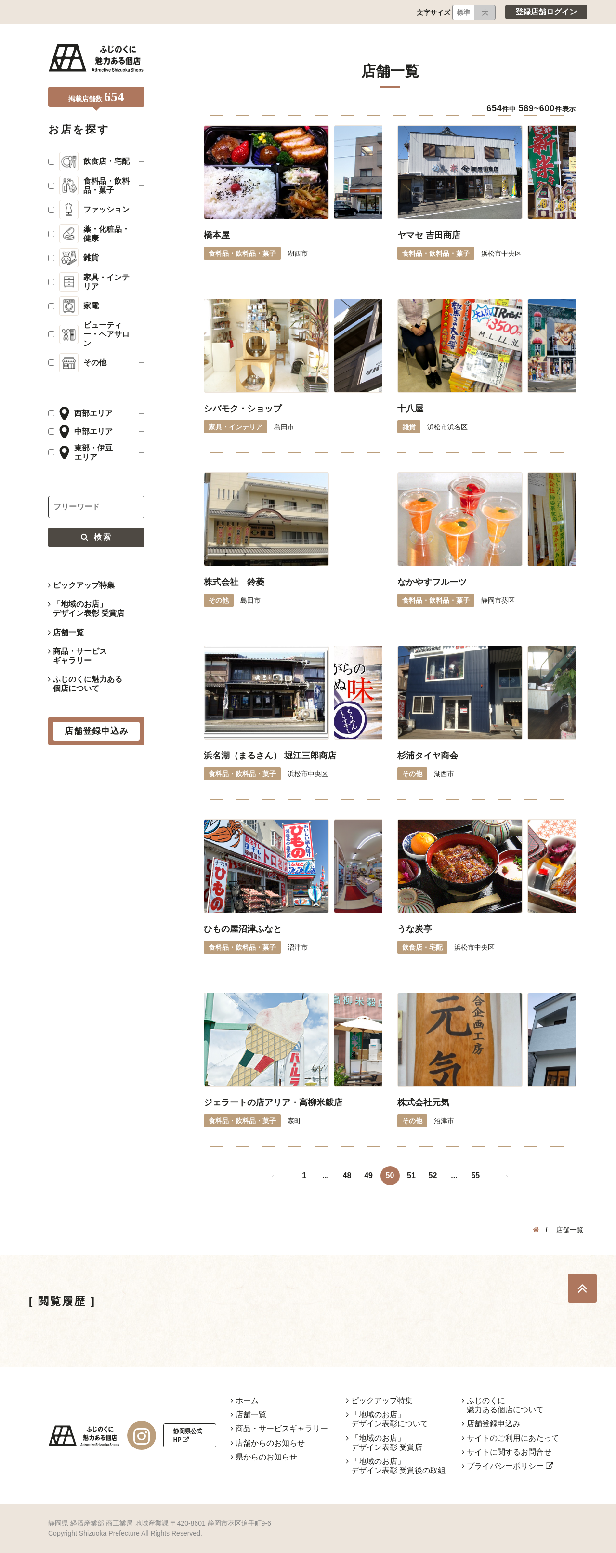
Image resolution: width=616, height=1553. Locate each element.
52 (433, 1175)
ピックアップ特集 (84, 585)
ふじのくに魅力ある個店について (87, 683)
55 (475, 1175)
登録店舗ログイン (546, 12)
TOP (582, 1288)
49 (368, 1175)
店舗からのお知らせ (270, 1443)
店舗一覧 (68, 632)
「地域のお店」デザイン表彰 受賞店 (88, 608)
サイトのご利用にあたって (513, 1438)
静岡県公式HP (187, 1435)
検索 (96, 537)
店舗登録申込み (494, 1424)
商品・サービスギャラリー (80, 655)
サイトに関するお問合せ (509, 1452)
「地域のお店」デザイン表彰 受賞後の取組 (398, 1465)
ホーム (247, 1400)
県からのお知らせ (266, 1457)
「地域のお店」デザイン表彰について (389, 1419)
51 (411, 1175)
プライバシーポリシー (510, 1466)
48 (347, 1175)
